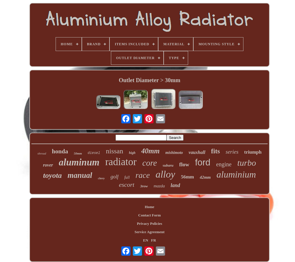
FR (153, 240)
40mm (150, 151)
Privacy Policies (149, 223)
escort (127, 184)
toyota (52, 175)
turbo (246, 162)
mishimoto (174, 152)
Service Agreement (149, 232)
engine (223, 164)
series (232, 152)
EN (145, 240)
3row (144, 186)
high (132, 153)
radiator (121, 161)
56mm (187, 177)
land (175, 185)
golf (114, 177)
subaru (168, 165)
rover (48, 165)
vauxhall (197, 152)
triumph (253, 152)
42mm (205, 177)
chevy (101, 178)
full (127, 177)
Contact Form (149, 215)
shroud (41, 153)
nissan (114, 151)
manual (80, 175)
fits (215, 151)
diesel (94, 153)
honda (60, 151)
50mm (78, 153)
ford (202, 162)
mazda (159, 186)
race (142, 175)
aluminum (79, 162)
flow (184, 164)
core (149, 162)
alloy (165, 174)
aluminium (236, 174)
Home (149, 207)
